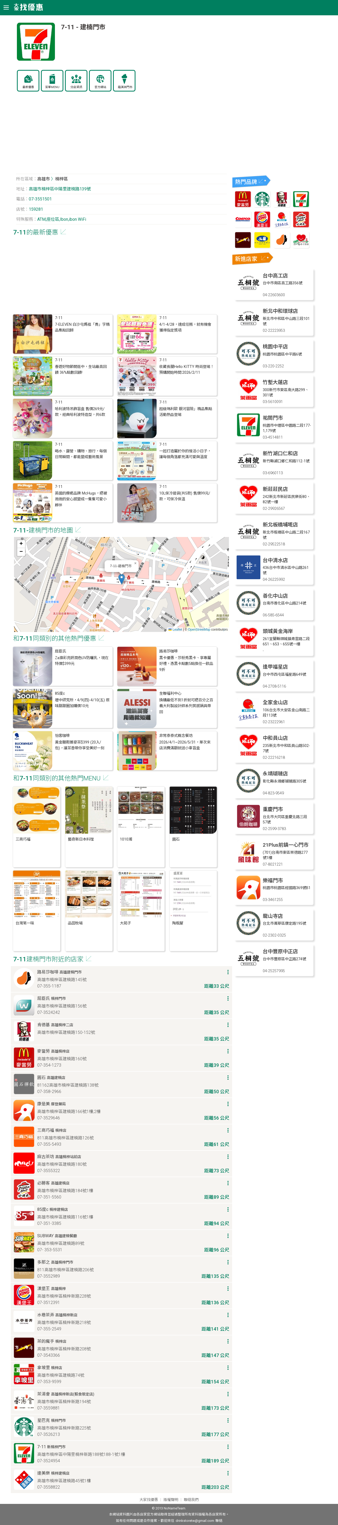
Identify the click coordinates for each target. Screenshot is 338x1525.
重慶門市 (273, 809)
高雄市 (43, 178)
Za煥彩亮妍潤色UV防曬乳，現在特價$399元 (82, 661)
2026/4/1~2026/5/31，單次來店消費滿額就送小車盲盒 (184, 745)
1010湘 (126, 839)
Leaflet (175, 629)
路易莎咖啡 (168, 651)
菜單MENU (52, 87)
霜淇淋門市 (125, 87)
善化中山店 (275, 596)
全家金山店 (275, 702)
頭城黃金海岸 (278, 631)
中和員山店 (275, 738)
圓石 (176, 839)
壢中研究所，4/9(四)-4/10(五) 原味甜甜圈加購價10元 (82, 703)
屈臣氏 (60, 651)
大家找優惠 (148, 1500)
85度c (60, 693)
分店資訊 (76, 87)
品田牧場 (75, 923)
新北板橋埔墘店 (280, 525)
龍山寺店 (273, 916)
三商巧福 (23, 839)
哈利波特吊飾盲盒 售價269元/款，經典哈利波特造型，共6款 (80, 412)
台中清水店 (275, 560)
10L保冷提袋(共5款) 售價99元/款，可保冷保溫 (184, 496)
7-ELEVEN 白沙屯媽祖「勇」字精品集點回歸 (82, 327)
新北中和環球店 (280, 311)
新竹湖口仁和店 (280, 453)
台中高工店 (275, 276)
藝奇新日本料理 (81, 839)
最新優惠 (28, 87)
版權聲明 (170, 1500)
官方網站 (100, 87)
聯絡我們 (191, 1500)
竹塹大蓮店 (275, 382)
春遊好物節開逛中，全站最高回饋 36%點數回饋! (81, 370)
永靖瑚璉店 (275, 774)
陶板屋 (177, 923)
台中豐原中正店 (280, 951)
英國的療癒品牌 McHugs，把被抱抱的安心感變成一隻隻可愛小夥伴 (81, 499)
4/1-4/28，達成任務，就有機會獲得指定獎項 (185, 327)
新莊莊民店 (275, 489)
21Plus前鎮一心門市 (285, 845)
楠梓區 (61, 178)
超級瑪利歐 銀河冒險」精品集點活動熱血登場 (185, 412)
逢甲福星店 (275, 667)
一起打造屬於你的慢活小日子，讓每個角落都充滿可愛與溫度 (185, 454)
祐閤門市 (273, 418)
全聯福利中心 (170, 693)
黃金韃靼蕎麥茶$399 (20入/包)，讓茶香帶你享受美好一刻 (79, 745)
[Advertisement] (121, 135)
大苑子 (125, 923)
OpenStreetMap (199, 629)
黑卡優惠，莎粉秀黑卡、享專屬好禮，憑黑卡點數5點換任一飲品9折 (186, 664)
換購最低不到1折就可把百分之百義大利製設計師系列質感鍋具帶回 (186, 706)
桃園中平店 (275, 347)
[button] (121, 579)
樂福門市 (273, 880)
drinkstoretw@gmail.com (195, 1521)
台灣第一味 (25, 923)
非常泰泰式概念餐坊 (176, 735)
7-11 (59, 318)
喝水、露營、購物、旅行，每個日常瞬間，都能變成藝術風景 (81, 454)
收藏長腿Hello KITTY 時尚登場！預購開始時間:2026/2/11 (186, 370)
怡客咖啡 (62, 735)
